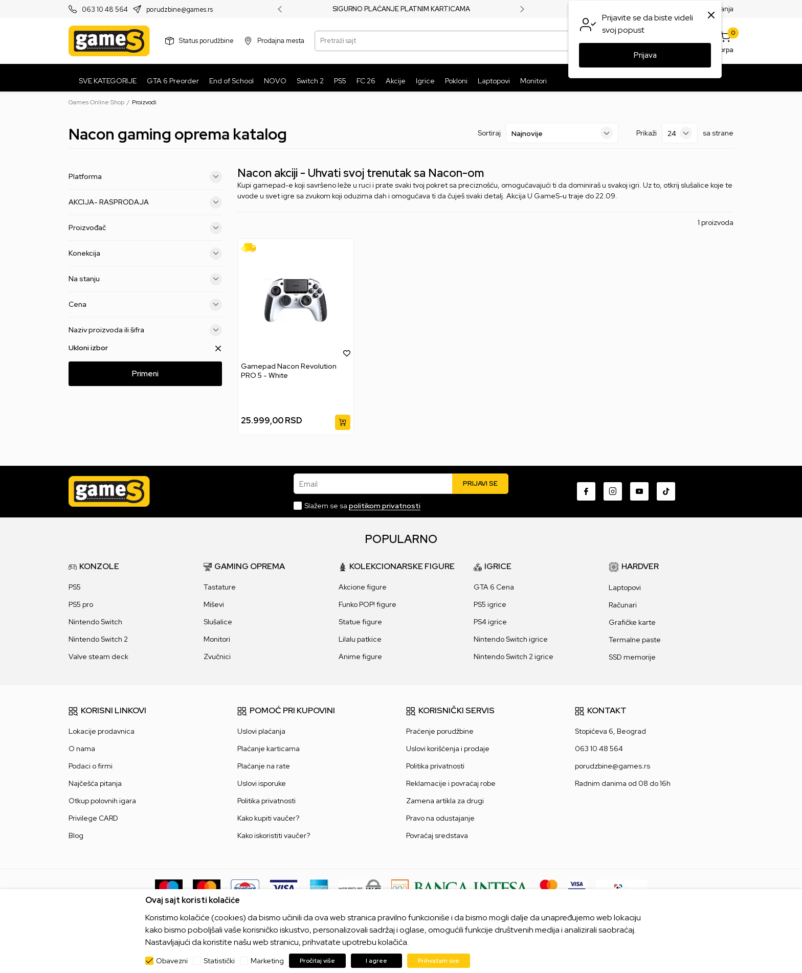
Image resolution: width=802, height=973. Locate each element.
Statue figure (360, 621)
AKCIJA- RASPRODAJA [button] (145, 202)
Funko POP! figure (367, 604)
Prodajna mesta (280, 40)
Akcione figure (363, 587)
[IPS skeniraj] (621, 887)
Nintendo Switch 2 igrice (513, 656)
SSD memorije (632, 657)
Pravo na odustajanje (440, 818)
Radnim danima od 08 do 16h (623, 783)
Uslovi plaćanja (261, 731)
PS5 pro (81, 604)
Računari (623, 604)
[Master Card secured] (549, 887)
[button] (347, 353)
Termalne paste (635, 639)
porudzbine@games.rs (179, 9)
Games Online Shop (96, 102)
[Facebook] (586, 491)
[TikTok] (666, 491)
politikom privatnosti (384, 505)
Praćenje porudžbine (440, 731)
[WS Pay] (360, 887)
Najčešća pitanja (95, 783)
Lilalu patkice (360, 639)
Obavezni (172, 960)
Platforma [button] (145, 177)
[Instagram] (613, 491)
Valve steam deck (98, 656)
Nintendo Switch (95, 621)
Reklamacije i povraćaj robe (451, 783)
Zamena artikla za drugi (445, 800)
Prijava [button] (645, 55)
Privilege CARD (93, 818)
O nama (82, 748)
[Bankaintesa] (460, 887)
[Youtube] (639, 491)
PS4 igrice (490, 621)
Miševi (214, 604)
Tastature (220, 587)
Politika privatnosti (266, 800)
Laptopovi (625, 587)
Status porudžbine (206, 40)
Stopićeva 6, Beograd (610, 731)
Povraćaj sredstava (437, 835)
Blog (76, 835)
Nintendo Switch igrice (511, 639)
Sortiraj (489, 133)
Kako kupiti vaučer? (268, 818)
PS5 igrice (490, 604)
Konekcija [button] (145, 253)
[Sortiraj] (562, 133)
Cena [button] (145, 304)
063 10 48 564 (105, 9)
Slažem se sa (362, 505)
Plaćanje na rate (263, 766)
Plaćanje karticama (268, 748)
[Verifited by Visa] (577, 887)
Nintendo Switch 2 (98, 639)
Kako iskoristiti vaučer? (273, 835)
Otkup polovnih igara (102, 800)
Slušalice (218, 621)
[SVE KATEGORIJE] (105, 81)
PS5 (75, 587)
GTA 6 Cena (494, 587)
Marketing (267, 960)
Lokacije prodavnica (102, 731)
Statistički (219, 960)
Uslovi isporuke (261, 783)
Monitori (217, 639)
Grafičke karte (632, 622)
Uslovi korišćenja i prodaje (447, 748)
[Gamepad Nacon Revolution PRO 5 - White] (295, 300)
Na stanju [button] (145, 279)
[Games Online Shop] (109, 41)
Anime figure (360, 656)
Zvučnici (217, 656)
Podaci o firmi (91, 766)
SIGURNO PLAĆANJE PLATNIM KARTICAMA (401, 9)
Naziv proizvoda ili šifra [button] (145, 330)
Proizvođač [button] (145, 228)
